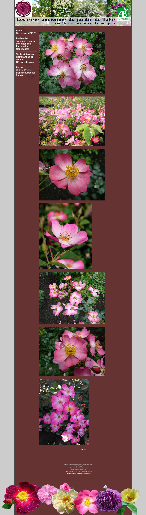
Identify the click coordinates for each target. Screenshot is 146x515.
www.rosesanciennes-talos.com (79, 473)
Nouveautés (22, 49)
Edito (19, 30)
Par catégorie (23, 43)
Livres (19, 75)
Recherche (22, 38)
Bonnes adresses (25, 72)
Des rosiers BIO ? (26, 33)
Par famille (22, 46)
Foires (19, 67)
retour (84, 449)
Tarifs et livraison (25, 54)
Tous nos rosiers (25, 41)
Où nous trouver (25, 62)
